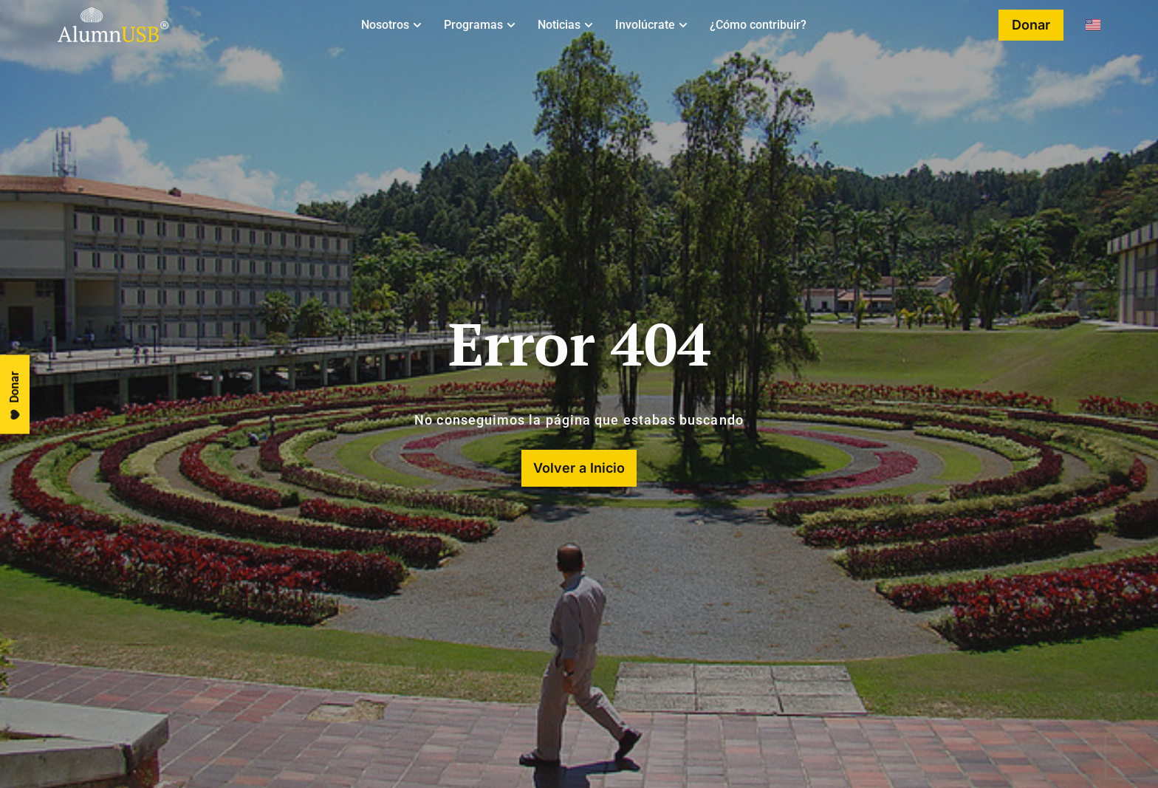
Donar (14, 396)
